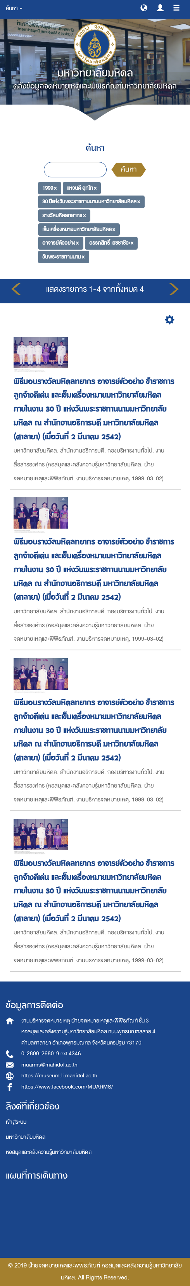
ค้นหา (128, 169)
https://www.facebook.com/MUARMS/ (67, 1087)
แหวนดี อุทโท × (82, 187)
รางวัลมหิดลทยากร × (64, 215)
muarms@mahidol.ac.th (49, 1065)
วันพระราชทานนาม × (63, 256)
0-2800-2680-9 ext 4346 (51, 1053)
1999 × (49, 187)
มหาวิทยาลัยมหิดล (25, 1137)
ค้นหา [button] (14, 8)
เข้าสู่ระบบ (16, 1122)
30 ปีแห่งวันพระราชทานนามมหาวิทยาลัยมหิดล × (91, 201)
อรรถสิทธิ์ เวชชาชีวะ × (111, 242)
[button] (144, 7)
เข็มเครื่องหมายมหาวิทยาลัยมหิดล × (78, 229)
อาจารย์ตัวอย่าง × (60, 242)
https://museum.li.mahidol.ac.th (59, 1075)
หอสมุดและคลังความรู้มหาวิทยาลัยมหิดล (49, 1152)
